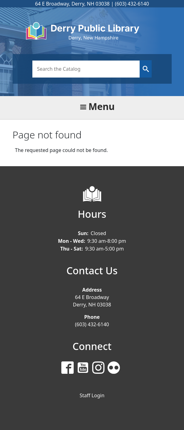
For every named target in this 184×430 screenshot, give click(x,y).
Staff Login (92, 395)
